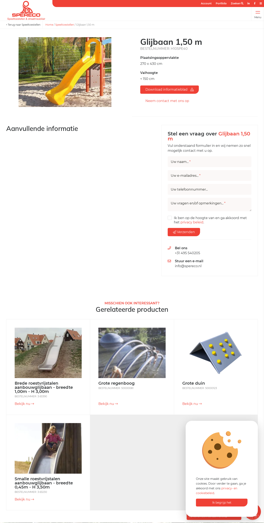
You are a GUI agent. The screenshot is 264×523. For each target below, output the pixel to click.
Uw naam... (181, 162)
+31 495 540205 (187, 253)
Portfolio (221, 3)
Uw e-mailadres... (185, 175)
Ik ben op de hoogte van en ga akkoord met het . (210, 220)
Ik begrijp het (221, 502)
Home (49, 24)
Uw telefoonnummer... (189, 189)
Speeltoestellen (64, 24)
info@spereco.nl (188, 266)
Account (206, 3)
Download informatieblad (169, 89)
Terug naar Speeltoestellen (23, 24)
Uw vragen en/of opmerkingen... (198, 203)
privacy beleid (191, 222)
